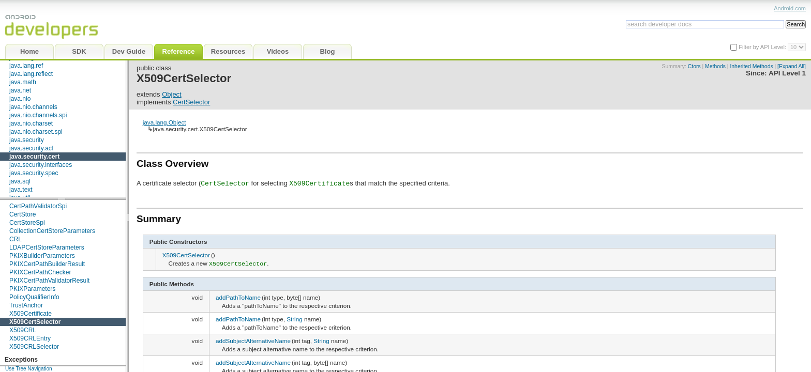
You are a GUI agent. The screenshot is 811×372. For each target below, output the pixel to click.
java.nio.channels (33, 107)
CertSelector (191, 102)
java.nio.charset (31, 123)
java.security (26, 140)
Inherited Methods (751, 66)
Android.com (790, 8)
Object (172, 94)
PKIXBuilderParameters (42, 255)
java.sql (20, 181)
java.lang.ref (26, 65)
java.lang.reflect (31, 74)
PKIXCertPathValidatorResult (49, 280)
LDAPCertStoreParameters (46, 247)
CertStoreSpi (27, 222)
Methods (715, 66)
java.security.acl (31, 148)
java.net (20, 90)
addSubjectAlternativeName (253, 339)
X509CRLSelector (34, 346)
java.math (22, 82)
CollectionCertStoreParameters (52, 231)
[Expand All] (791, 66)
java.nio (20, 98)
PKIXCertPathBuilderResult (47, 264)
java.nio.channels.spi (38, 115)
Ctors (694, 66)
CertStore (22, 214)
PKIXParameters (32, 288)
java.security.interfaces (40, 164)
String (295, 318)
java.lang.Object (164, 122)
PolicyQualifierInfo (34, 297)
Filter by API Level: (763, 47)
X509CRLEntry (30, 338)
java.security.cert (34, 156)
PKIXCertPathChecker (40, 272)
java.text (21, 189)
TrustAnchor (26, 305)
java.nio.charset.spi (36, 131)
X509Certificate (30, 313)
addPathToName (238, 296)
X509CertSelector (35, 322)
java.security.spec (33, 173)
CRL (15, 239)
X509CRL (22, 330)
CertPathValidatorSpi (38, 206)
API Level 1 (787, 73)
